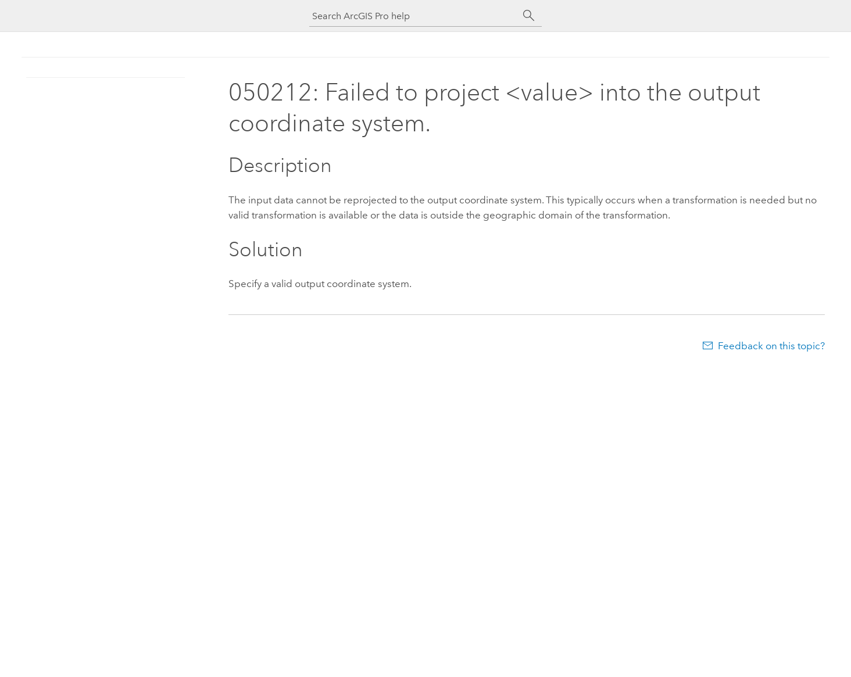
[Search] (529, 16)
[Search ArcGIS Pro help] (414, 16)
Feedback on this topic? (771, 346)
